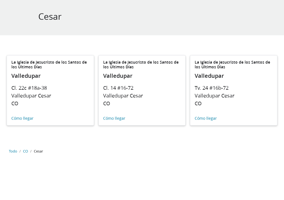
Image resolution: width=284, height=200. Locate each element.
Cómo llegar (22, 118)
